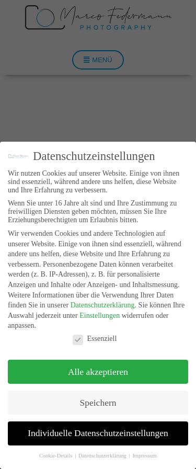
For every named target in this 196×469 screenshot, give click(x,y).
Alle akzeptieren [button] (98, 372)
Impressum (144, 456)
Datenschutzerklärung (103, 305)
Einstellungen (99, 315)
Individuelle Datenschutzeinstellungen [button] (98, 433)
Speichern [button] (98, 402)
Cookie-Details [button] (56, 456)
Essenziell (95, 339)
